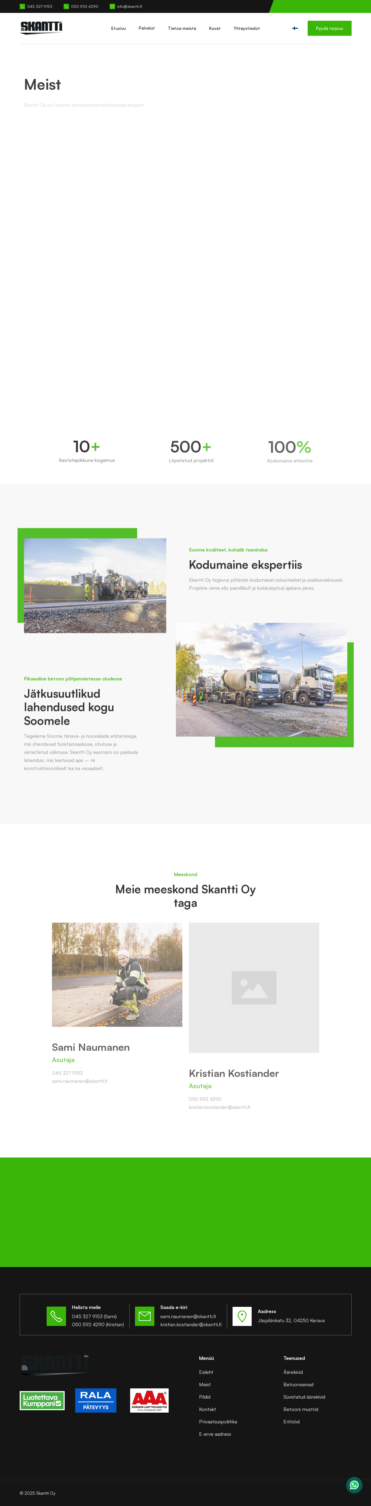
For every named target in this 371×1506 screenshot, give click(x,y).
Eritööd (291, 1421)
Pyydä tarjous (329, 28)
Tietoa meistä (182, 28)
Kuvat (215, 28)
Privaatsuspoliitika (218, 1421)
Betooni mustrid (300, 1409)
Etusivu (118, 28)
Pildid (204, 1397)
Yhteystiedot (247, 28)
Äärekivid (293, 1372)
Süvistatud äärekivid (304, 1397)
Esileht (206, 1372)
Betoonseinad (298, 1384)
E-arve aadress (215, 1434)
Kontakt (207, 1409)
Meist (205, 1384)
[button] (147, 28)
